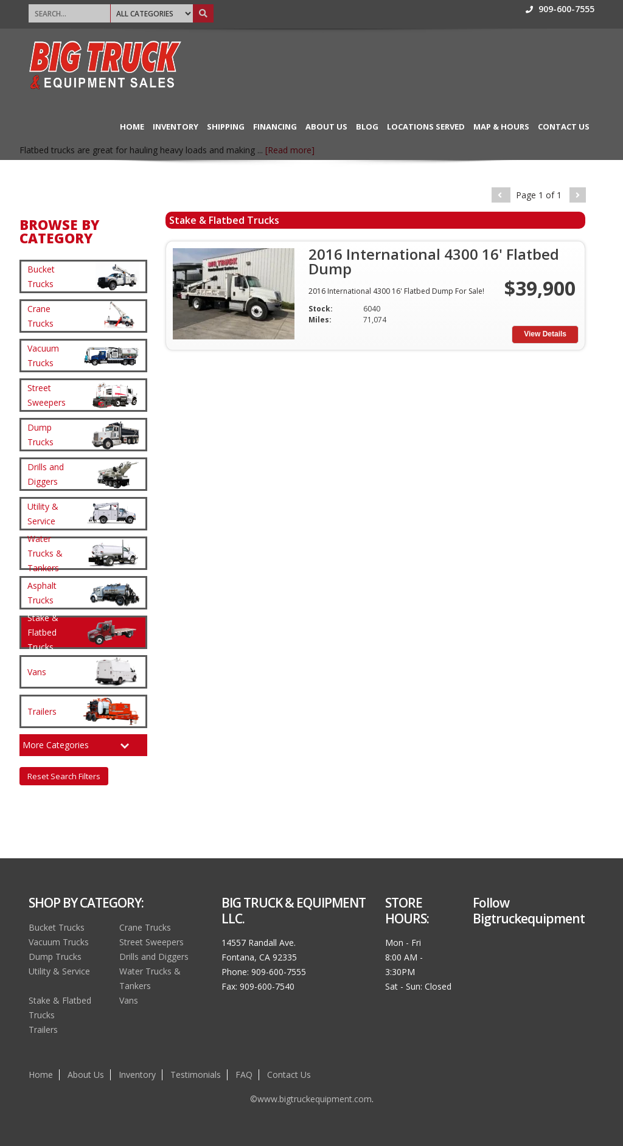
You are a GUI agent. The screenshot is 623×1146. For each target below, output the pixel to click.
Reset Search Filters (63, 776)
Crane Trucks (145, 927)
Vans (128, 1000)
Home (132, 126)
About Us (326, 126)
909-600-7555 (560, 9)
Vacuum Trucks (59, 942)
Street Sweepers (151, 942)
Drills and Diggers (154, 956)
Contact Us (564, 126)
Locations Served (426, 126)
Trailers (43, 1029)
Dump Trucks (55, 956)
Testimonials (195, 1074)
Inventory (175, 126)
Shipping (226, 126)
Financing (275, 126)
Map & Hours (501, 126)
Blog (367, 126)
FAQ (243, 1074)
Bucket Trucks (57, 927)
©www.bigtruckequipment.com (311, 1099)
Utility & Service (59, 971)
